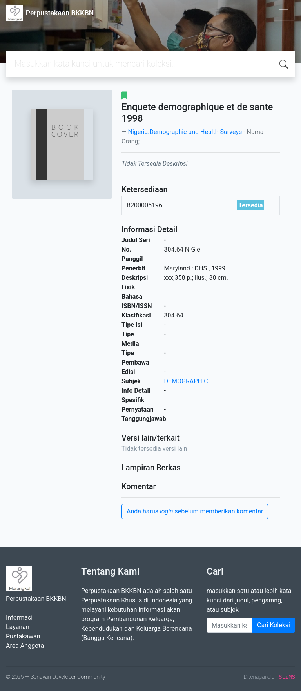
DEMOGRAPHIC (186, 381)
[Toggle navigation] (284, 13)
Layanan (17, 627)
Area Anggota (25, 645)
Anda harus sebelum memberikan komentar (195, 511)
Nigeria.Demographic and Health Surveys (185, 132)
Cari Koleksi (273, 625)
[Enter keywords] (229, 625)
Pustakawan (23, 636)
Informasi (19, 617)
